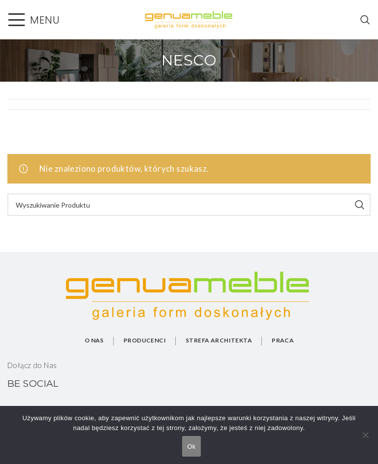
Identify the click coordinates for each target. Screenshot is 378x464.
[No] (366, 440)
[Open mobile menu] (33, 20)
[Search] (365, 20)
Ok (191, 446)
